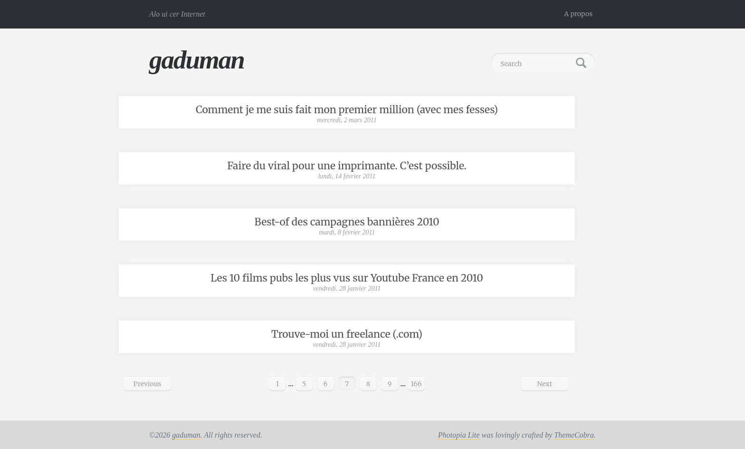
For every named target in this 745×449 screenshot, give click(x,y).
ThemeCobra (574, 435)
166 (416, 384)
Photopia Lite (459, 435)
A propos (578, 14)
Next (544, 384)
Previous (148, 384)
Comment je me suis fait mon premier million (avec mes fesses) (347, 109)
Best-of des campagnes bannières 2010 (347, 221)
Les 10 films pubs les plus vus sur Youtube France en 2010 (346, 278)
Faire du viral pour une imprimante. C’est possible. (347, 165)
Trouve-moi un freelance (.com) (346, 334)
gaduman (196, 59)
